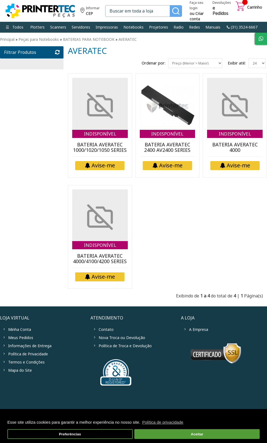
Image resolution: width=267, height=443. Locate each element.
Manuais (212, 27)
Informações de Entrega (29, 346)
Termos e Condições (26, 362)
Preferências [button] (70, 434)
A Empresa (198, 329)
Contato (106, 329)
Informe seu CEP (90, 11)
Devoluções (222, 8)
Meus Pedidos (20, 338)
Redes (194, 27)
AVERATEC (128, 39)
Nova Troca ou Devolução (122, 338)
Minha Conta (19, 329)
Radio (179, 27)
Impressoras (107, 27)
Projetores (158, 27)
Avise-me (100, 165)
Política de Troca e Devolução (125, 346)
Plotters (37, 27)
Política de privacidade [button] (162, 422)
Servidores (81, 27)
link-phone (242, 27)
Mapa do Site (20, 370)
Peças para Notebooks (39, 39)
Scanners (58, 27)
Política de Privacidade (28, 354)
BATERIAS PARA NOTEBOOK (88, 39)
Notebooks (133, 27)
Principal (7, 39)
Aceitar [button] (197, 434)
